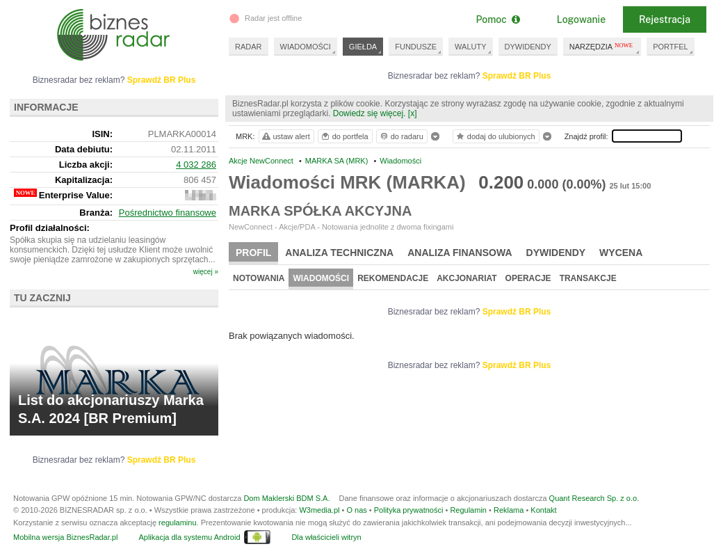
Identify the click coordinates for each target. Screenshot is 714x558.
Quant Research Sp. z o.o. (594, 498)
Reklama (509, 510)
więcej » (205, 272)
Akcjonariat (466, 278)
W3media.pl (319, 510)
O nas (356, 510)
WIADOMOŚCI (305, 46)
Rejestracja (664, 19)
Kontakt (543, 510)
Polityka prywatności (409, 510)
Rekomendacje (392, 278)
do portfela (344, 136)
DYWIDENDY (528, 46)
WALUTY (470, 46)
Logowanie (581, 19)
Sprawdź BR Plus (516, 76)
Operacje (528, 278)
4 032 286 (196, 164)
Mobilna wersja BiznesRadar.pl (65, 537)
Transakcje (588, 278)
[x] (412, 113)
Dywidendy (556, 252)
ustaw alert (285, 136)
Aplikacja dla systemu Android (189, 537)
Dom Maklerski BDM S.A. (286, 498)
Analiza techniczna (339, 252)
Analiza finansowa (459, 252)
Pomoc (497, 19)
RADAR (248, 46)
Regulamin (468, 510)
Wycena (620, 252)
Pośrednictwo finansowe (167, 212)
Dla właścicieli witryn (326, 537)
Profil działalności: (50, 228)
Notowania (258, 278)
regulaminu (177, 522)
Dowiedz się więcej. (369, 113)
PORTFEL (670, 46)
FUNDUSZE (416, 46)
